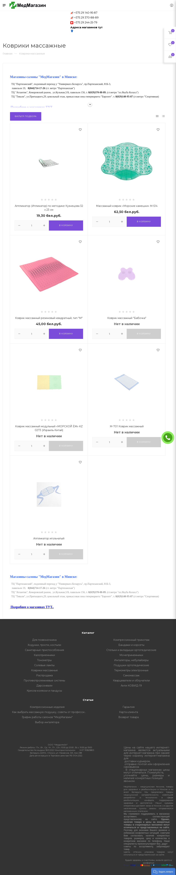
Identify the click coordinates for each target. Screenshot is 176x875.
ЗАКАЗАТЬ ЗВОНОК (169, 437)
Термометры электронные (131, 670)
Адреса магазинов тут (86, 29)
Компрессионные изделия (47, 707)
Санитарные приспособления (44, 650)
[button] (163, 871)
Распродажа (44, 675)
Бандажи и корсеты (131, 645)
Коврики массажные (44, 670)
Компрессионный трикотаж (131, 640)
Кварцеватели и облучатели (131, 680)
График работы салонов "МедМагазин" (47, 717)
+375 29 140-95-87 (85, 12)
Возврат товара (128, 717)
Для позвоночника (44, 640)
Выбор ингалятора (47, 722)
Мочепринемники (131, 655)
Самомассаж (131, 675)
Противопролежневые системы (44, 680)
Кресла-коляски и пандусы (44, 690)
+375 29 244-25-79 (85, 22)
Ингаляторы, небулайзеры (131, 660)
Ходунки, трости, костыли (44, 645)
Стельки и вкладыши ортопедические (131, 650)
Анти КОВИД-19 (131, 685)
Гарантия (129, 707)
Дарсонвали (44, 685)
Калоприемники (44, 655)
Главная (7, 53)
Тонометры (44, 660)
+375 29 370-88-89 (86, 17)
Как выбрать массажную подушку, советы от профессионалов (50, 712)
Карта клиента (128, 712)
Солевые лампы (44, 665)
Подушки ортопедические (131, 665)
